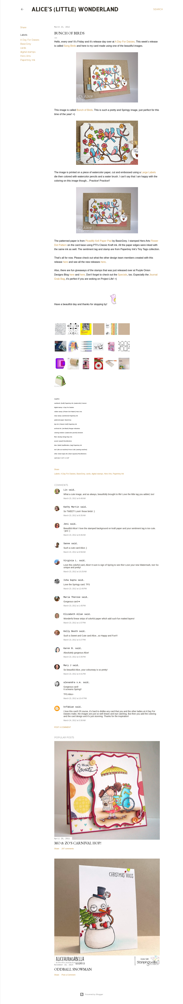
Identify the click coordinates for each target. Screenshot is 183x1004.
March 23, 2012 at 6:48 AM (75, 498)
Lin (65, 490)
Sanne (67, 543)
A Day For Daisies (29, 39)
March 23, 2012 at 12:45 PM (75, 589)
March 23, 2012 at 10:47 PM (75, 698)
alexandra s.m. (73, 682)
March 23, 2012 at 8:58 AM (75, 552)
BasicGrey (25, 43)
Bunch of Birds (85, 110)
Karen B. (69, 648)
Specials (122, 274)
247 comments (68, 849)
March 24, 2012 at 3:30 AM (75, 720)
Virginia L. (71, 560)
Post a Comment (62, 727)
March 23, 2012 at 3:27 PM (75, 640)
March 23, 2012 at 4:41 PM (75, 674)
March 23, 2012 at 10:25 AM (75, 572)
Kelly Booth (71, 631)
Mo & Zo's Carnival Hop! (77, 843)
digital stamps (27, 52)
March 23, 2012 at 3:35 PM (75, 657)
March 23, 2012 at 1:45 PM (75, 606)
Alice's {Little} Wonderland (74, 9)
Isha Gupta (70, 580)
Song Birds (70, 45)
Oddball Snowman (73, 969)
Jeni (66, 524)
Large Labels (148, 172)
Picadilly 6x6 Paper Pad (98, 241)
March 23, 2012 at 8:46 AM (75, 535)
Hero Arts (25, 56)
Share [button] (23, 27)
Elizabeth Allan (73, 614)
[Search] (158, 9)
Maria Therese (72, 597)
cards (23, 48)
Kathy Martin (71, 507)
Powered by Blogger (91, 994)
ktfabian (69, 707)
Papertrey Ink (27, 60)
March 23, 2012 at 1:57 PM (75, 623)
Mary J (67, 665)
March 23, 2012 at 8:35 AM (75, 515)
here (65, 262)
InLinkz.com (58, 386)
